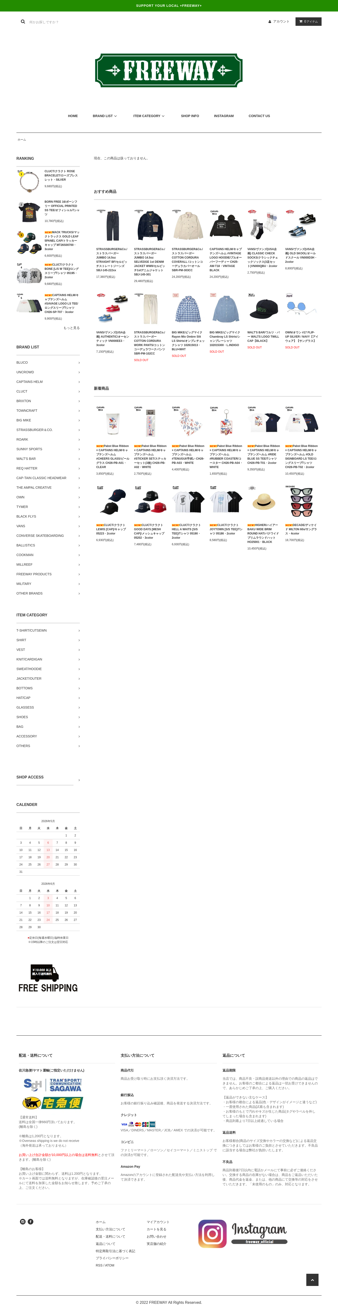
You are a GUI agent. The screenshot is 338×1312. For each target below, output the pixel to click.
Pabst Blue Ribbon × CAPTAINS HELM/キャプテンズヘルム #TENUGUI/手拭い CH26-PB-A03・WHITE (188, 454)
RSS (99, 1265)
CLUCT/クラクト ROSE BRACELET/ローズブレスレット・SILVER (61, 175)
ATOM (109, 1265)
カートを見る (156, 1229)
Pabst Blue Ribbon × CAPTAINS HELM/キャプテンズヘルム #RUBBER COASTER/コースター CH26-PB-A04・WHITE (226, 456)
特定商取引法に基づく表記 (115, 1251)
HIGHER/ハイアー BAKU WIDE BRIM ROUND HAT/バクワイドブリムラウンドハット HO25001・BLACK (263, 533)
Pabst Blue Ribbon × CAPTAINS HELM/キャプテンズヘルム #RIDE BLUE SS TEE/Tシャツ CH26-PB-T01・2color (263, 454)
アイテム (307, 21)
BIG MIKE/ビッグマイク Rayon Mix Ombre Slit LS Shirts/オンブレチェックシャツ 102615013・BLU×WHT (188, 341)
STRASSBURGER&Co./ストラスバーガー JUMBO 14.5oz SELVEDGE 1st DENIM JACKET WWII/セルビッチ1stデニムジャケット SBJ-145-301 (149, 262)
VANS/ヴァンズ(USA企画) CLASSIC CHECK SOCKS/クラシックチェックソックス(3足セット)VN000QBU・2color (262, 258)
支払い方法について (110, 1229)
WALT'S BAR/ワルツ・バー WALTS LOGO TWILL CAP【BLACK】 (263, 337)
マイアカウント (158, 1222)
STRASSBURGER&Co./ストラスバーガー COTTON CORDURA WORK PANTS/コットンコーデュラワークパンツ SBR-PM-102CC (149, 343)
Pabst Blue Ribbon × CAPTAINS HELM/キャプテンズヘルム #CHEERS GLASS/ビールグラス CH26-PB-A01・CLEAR (112, 456)
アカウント (281, 21)
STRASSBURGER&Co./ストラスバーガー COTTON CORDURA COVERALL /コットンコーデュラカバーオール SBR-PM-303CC (187, 260)
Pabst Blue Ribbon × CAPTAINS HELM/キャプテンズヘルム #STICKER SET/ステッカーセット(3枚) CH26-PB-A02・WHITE (150, 456)
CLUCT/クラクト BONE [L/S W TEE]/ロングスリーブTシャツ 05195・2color (62, 271)
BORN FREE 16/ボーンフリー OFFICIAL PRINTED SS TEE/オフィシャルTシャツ (62, 208)
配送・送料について (110, 1236)
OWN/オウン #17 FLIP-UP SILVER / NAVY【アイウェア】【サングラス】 (301, 337)
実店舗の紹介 (156, 1244)
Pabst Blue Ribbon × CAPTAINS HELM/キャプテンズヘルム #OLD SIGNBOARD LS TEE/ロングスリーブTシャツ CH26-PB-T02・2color (301, 456)
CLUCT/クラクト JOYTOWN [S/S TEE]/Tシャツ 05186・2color (226, 529)
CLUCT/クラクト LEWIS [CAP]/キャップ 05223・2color (111, 529)
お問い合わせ (156, 1236)
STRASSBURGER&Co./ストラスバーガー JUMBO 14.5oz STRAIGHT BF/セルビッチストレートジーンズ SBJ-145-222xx (111, 260)
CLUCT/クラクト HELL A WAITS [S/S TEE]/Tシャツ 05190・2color (186, 531)
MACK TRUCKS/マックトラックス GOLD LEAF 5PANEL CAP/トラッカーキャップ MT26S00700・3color (62, 241)
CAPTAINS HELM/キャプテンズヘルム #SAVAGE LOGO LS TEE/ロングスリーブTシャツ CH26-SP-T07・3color (62, 304)
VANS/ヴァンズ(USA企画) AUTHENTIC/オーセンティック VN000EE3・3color (112, 339)
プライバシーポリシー (112, 1258)
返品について (105, 1244)
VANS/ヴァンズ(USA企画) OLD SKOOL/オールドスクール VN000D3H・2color (301, 255)
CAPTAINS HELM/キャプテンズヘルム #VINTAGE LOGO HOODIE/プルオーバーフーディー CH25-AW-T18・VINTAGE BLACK (226, 260)
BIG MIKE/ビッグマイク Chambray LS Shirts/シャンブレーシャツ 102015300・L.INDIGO (225, 339)
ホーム (22, 139)
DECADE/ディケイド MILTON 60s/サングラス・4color (301, 529)
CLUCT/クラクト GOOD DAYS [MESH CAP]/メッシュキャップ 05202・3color (149, 531)
